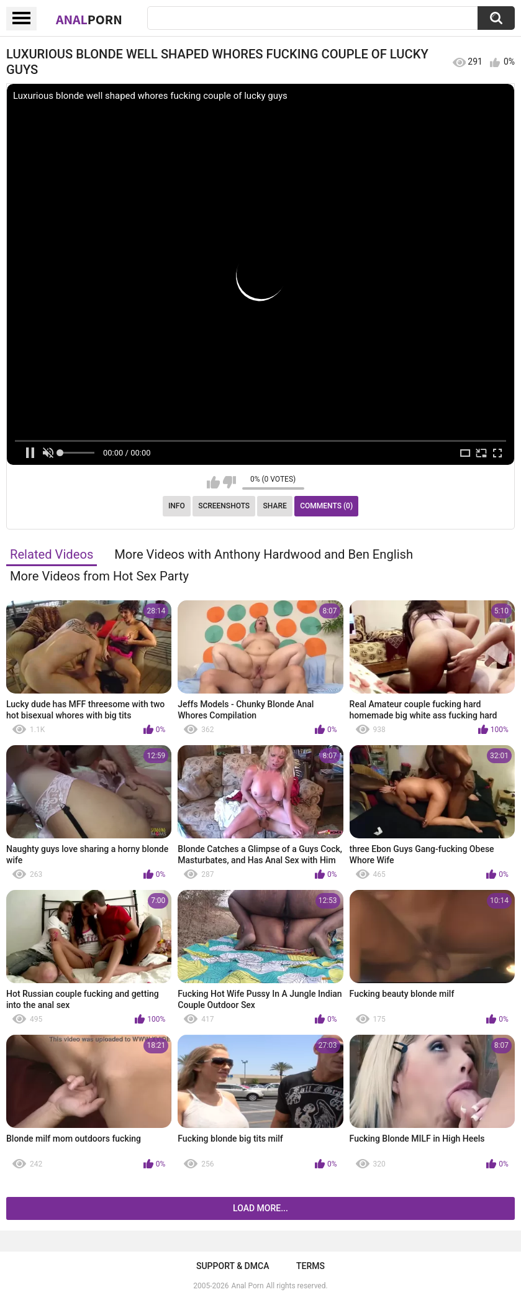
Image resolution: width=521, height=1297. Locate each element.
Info (176, 506)
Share (275, 506)
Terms (310, 1266)
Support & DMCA (232, 1266)
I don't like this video (229, 482)
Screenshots (224, 506)
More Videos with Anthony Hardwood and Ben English (263, 554)
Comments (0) (326, 506)
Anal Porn (248, 1285)
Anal (89, 19)
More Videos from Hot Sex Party (99, 576)
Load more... (260, 1208)
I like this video (213, 482)
